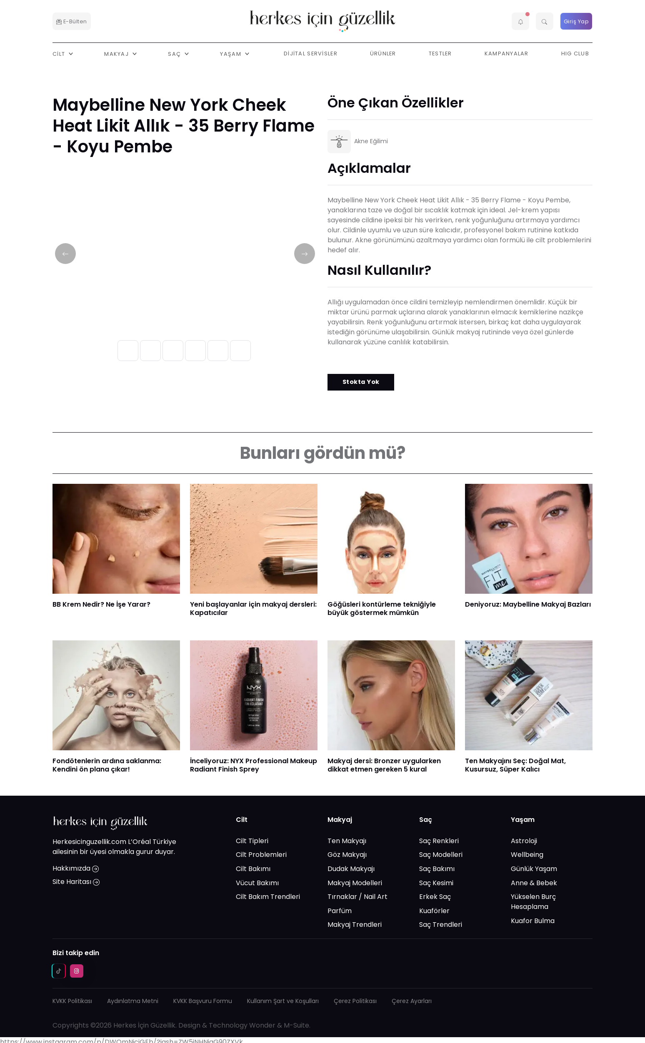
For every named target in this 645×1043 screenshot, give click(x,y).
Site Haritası (76, 881)
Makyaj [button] (117, 53)
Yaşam (523, 819)
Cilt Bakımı (253, 869)
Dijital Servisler (311, 53)
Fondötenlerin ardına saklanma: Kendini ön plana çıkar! (106, 765)
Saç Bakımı (437, 869)
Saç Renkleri (439, 841)
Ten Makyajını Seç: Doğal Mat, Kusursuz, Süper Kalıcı (515, 765)
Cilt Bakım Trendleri (268, 896)
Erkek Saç (435, 896)
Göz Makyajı (347, 854)
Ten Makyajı (347, 841)
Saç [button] (175, 53)
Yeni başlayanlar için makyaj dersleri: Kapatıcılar (253, 608)
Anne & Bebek (534, 882)
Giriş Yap (576, 21)
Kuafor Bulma (533, 921)
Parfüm (340, 911)
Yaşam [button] (231, 53)
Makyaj (340, 819)
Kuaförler (434, 911)
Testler (440, 53)
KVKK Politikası (72, 1001)
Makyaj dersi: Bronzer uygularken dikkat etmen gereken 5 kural (384, 765)
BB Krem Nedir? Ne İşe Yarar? (101, 604)
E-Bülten (71, 21)
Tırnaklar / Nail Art (358, 896)
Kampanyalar (507, 53)
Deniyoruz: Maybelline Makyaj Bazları (528, 604)
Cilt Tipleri (252, 841)
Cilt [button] (59, 53)
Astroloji (524, 841)
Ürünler (383, 53)
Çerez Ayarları (412, 1001)
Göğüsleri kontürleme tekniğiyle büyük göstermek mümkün (382, 608)
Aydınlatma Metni (132, 1001)
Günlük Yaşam (534, 869)
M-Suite (296, 1025)
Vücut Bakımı (257, 882)
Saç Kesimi (436, 882)
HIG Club (575, 53)
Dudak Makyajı (351, 869)
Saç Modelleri (440, 854)
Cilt (242, 819)
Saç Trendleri (440, 924)
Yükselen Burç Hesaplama (533, 901)
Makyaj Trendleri (355, 924)
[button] (520, 21)
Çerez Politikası (355, 1001)
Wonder (262, 1025)
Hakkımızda (75, 868)
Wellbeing (527, 854)
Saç (425, 819)
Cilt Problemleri (261, 854)
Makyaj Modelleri (355, 882)
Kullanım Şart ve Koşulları (283, 1001)
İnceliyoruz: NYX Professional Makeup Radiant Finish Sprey (253, 765)
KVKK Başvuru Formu (202, 1001)
